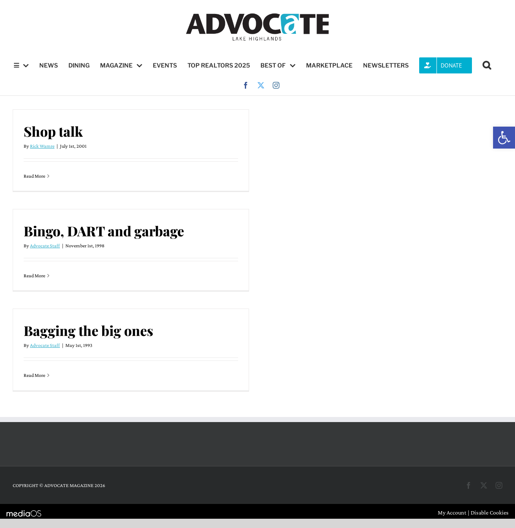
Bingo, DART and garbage (104, 231)
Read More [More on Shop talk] (34, 176)
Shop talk (53, 131)
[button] (504, 138)
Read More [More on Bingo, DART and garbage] (34, 276)
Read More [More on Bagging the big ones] (34, 375)
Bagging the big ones (88, 330)
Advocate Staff (45, 246)
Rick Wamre (42, 146)
